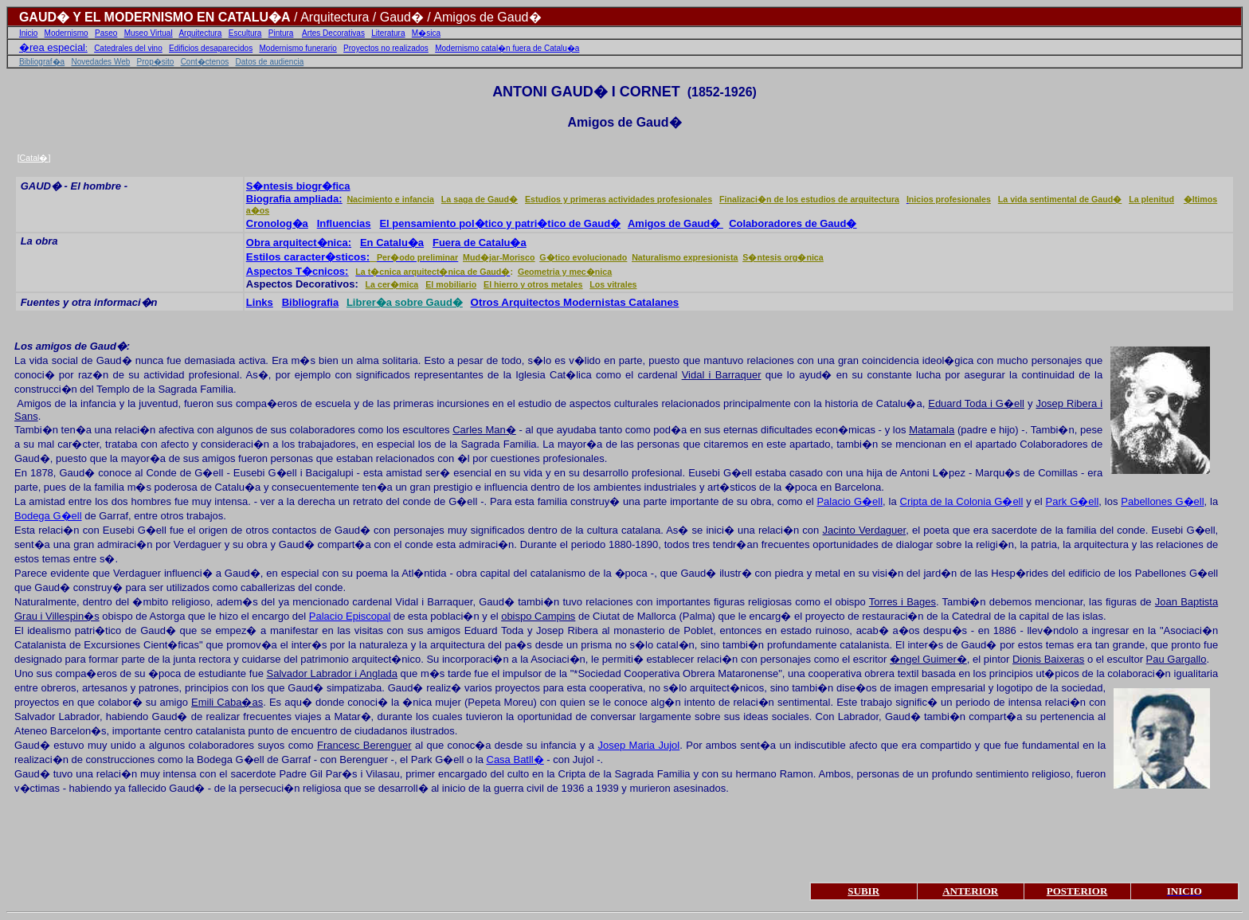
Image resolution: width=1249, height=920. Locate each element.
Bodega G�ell (48, 516)
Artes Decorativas (333, 33)
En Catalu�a (392, 243)
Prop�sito (155, 61)
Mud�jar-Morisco (498, 257)
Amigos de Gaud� (675, 223)
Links (259, 302)
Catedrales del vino (128, 48)
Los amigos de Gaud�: (72, 346)
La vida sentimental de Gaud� (1060, 199)
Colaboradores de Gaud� (792, 223)
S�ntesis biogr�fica (298, 186)
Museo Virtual (148, 33)
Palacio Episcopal (350, 616)
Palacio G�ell (849, 501)
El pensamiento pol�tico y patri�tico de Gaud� (500, 223)
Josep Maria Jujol (638, 745)
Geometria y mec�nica (565, 271)
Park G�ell (1072, 501)
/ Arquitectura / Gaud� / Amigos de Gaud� (416, 17)
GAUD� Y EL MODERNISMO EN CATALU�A (155, 17)
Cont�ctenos (205, 61)
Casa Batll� (515, 759)
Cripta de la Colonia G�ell (962, 501)
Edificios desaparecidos (211, 48)
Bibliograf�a (42, 61)
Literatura (388, 33)
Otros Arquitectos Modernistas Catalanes (575, 302)
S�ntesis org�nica (782, 257)
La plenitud (1151, 199)
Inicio (28, 33)
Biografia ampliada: (294, 199)
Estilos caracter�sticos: (308, 257)
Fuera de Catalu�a (480, 243)
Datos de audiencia (270, 61)
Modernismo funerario (298, 48)
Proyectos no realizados (386, 48)
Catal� (34, 157)
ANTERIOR (970, 891)
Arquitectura (199, 33)
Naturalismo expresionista (685, 257)
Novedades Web (101, 61)
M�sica (426, 33)
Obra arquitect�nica (297, 243)
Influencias (344, 223)
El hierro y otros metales (533, 284)
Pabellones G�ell (1162, 501)
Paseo (106, 33)
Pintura (281, 33)
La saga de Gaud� (479, 199)
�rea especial (52, 47)
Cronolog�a (277, 223)
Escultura (245, 33)
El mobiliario (450, 284)
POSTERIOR (1077, 891)
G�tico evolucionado (583, 257)
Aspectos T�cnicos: (297, 271)
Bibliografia (310, 302)
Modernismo (66, 33)
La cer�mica (392, 284)
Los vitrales (612, 284)
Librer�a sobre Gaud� (405, 302)
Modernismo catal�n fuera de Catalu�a (507, 48)
